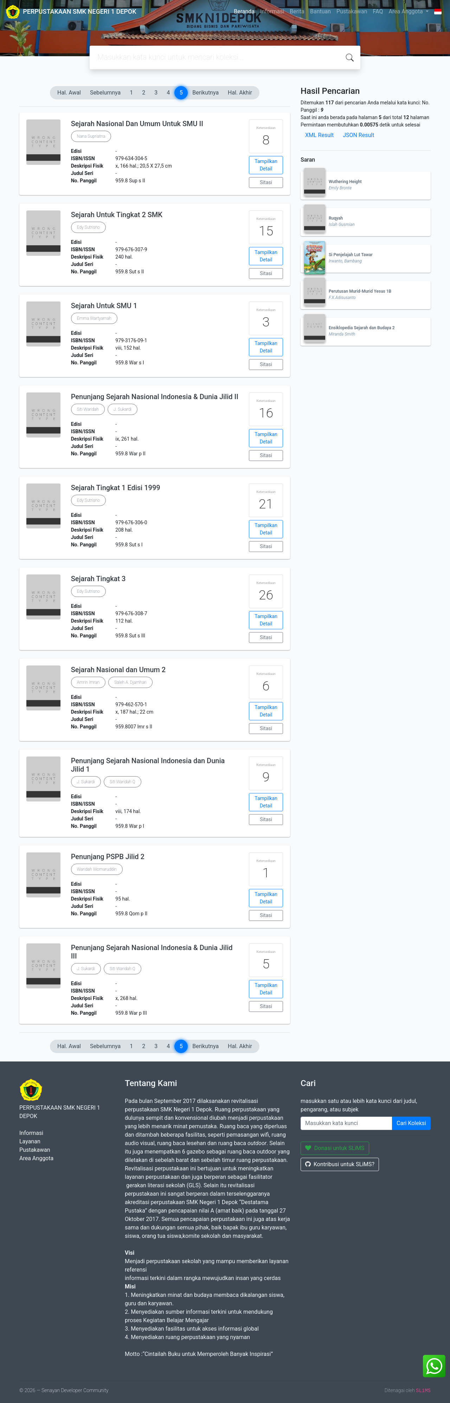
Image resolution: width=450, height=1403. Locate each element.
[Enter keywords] (346, 1123)
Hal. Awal (69, 92)
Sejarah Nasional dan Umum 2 (118, 669)
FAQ (378, 11)
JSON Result (358, 135)
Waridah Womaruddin (97, 869)
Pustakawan (351, 11)
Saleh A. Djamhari (130, 682)
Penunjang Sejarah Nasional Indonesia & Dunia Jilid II (154, 396)
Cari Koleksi (411, 1123)
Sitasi (266, 182)
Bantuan (320, 11)
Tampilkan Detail (266, 164)
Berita (297, 11)
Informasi (272, 11)
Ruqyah (336, 218)
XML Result (319, 135)
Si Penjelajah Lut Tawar (351, 254)
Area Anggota (406, 11)
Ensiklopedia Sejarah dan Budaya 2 (362, 327)
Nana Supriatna (91, 136)
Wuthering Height (345, 181)
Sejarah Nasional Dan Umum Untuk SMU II (137, 123)
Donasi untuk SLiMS (335, 1148)
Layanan (29, 1141)
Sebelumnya (105, 92)
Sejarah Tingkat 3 (98, 578)
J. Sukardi (122, 409)
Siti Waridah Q (122, 781)
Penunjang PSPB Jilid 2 (107, 856)
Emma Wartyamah (94, 318)
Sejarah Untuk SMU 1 (104, 305)
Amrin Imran (88, 682)
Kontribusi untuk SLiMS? (339, 1164)
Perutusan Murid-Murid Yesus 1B (360, 291)
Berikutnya (205, 92)
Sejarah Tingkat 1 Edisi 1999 (115, 487)
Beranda (244, 11)
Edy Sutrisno (88, 227)
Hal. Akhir (240, 92)
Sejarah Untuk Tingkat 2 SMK (116, 214)
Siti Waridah (88, 409)
